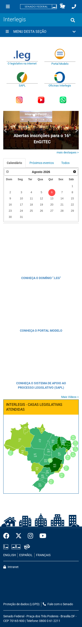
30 (10, 217)
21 (61, 204)
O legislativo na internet (22, 63)
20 (51, 204)
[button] (62, 6)
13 (51, 198)
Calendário (14, 163)
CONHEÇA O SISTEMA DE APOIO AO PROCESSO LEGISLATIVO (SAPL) (41, 385)
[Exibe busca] (73, 20)
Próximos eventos (42, 163)
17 (21, 204)
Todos (65, 163)
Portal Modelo (59, 63)
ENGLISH (9, 555)
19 (41, 204)
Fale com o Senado (58, 604)
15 (72, 198)
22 (72, 204)
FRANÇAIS (43, 555)
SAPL (22, 85)
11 (31, 198)
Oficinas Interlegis (60, 85)
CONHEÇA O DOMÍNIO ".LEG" (41, 278)
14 (61, 198)
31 (21, 217)
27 (51, 210)
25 (31, 210)
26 (41, 210)
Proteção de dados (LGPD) (21, 604)
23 (10, 210)
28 (61, 210)
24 (21, 210)
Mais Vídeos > (70, 397)
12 (41, 198)
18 (31, 204)
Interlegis (14, 19)
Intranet (11, 567)
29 (72, 210)
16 (10, 204)
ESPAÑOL (26, 555)
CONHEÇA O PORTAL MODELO (41, 330)
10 (21, 198)
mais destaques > (68, 152)
